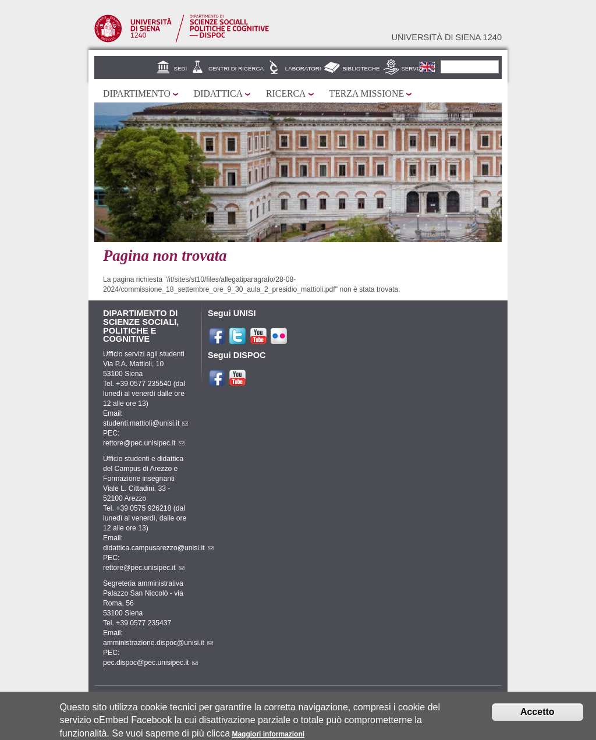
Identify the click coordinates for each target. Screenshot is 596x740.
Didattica (218, 93)
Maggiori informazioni (268, 734)
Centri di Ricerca (236, 68)
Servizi (412, 68)
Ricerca (286, 93)
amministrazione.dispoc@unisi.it (158, 643)
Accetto (537, 712)
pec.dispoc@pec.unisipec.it (150, 662)
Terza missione (367, 93)
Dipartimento (137, 93)
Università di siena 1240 (446, 37)
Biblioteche (360, 68)
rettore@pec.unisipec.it (144, 443)
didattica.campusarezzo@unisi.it (158, 548)
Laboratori (303, 68)
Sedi (180, 68)
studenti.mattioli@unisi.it (145, 423)
